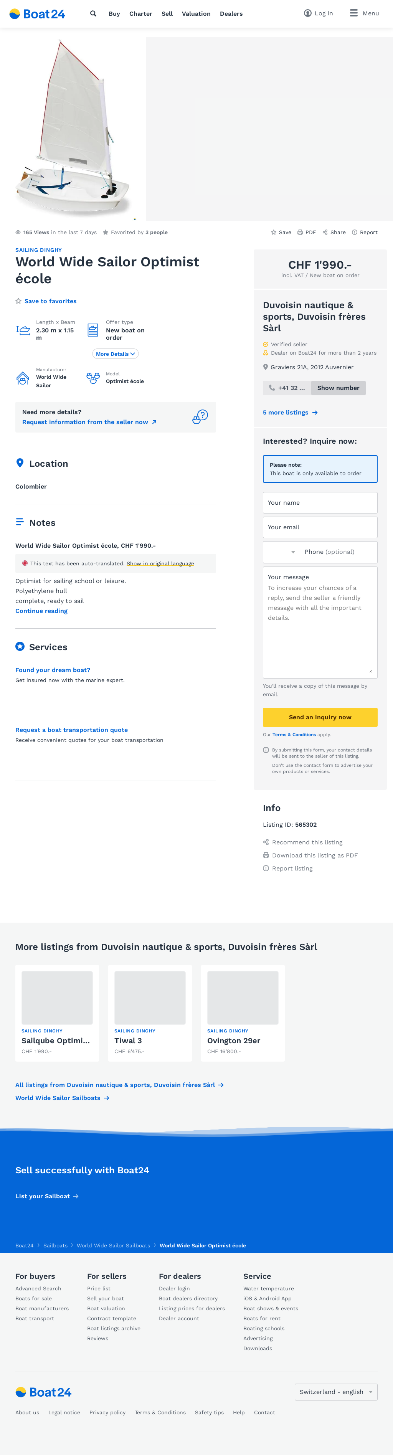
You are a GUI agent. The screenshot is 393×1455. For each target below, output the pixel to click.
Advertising (257, 1338)
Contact (264, 1412)
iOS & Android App (267, 1298)
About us (27, 1412)
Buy (114, 13)
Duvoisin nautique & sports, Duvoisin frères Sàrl (314, 317)
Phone (330, 551)
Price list (99, 1288)
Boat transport (34, 1318)
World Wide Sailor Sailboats (58, 1098)
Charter (140, 13)
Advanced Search (38, 1288)
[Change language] (336, 1392)
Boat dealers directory (188, 1298)
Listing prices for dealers (192, 1308)
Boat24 (24, 1245)
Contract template (111, 1318)
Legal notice (64, 1412)
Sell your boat (105, 1298)
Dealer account (179, 1318)
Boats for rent (262, 1318)
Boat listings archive (113, 1328)
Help (239, 1412)
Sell (167, 13)
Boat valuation (106, 1308)
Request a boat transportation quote (71, 729)
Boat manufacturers (42, 1308)
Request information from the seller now (85, 422)
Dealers (231, 13)
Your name (284, 502)
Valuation (196, 13)
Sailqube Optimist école (67, 1040)
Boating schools (263, 1328)
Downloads (257, 1348)
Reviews (97, 1338)
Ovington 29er (233, 1040)
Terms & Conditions (294, 734)
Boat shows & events (270, 1308)
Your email (283, 527)
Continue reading (41, 611)
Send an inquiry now (320, 717)
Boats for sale (33, 1298)
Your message (288, 577)
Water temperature (268, 1288)
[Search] (94, 13)
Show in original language (160, 563)
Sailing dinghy (38, 250)
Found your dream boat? (52, 670)
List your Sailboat (42, 1196)
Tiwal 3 (128, 1040)
